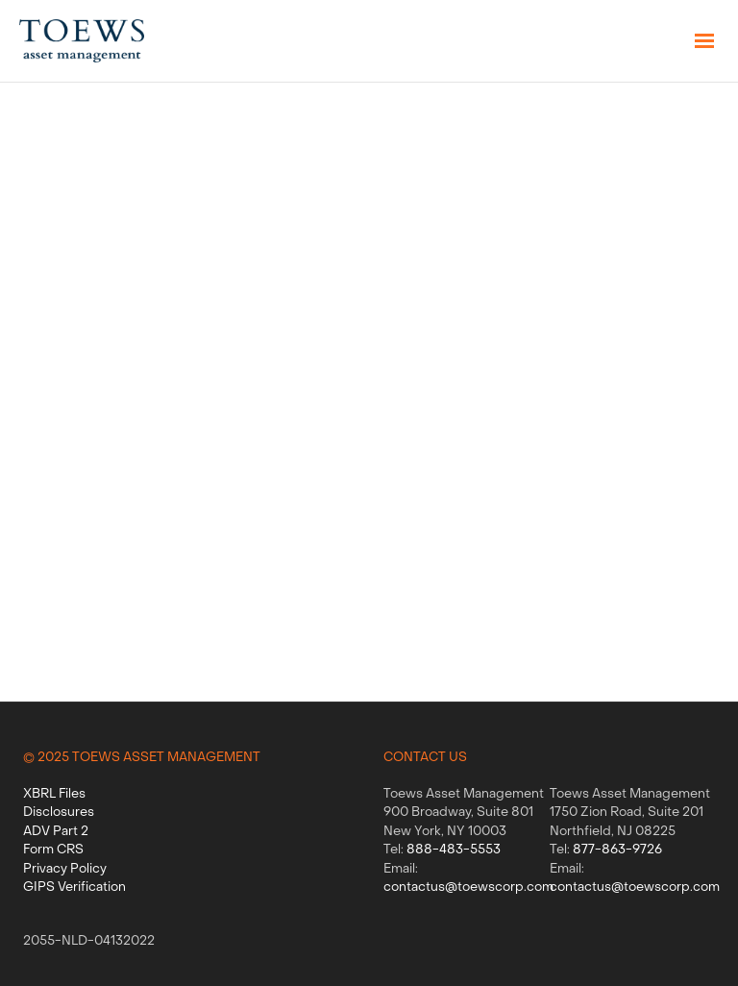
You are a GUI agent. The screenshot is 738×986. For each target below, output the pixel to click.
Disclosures (58, 812)
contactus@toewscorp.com (468, 887)
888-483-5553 (453, 850)
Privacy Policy (65, 869)
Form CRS (53, 850)
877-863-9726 (617, 850)
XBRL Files (54, 794)
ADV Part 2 (55, 832)
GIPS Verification (74, 887)
